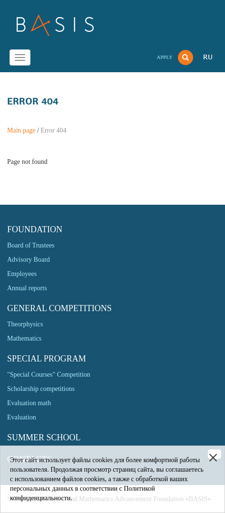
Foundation (34, 229)
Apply (165, 57)
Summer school (44, 437)
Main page (21, 130)
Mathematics (24, 338)
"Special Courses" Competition (48, 374)
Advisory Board (28, 259)
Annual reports (27, 288)
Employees (22, 273)
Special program (46, 358)
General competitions (59, 308)
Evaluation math (29, 403)
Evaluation (21, 417)
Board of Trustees (31, 245)
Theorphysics (25, 324)
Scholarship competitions (41, 388)
